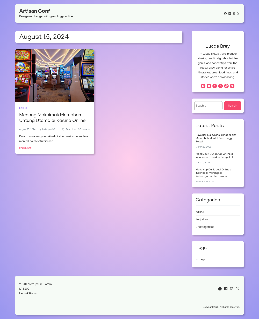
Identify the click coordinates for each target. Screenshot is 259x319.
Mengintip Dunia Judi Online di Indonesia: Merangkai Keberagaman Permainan (214, 173)
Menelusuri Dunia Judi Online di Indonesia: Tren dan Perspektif (214, 156)
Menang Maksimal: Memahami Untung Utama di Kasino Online (52, 118)
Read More (25, 148)
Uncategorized (205, 227)
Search (232, 105)
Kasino (23, 107)
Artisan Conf (34, 11)
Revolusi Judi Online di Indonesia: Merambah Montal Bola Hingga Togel (216, 138)
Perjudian (202, 219)
